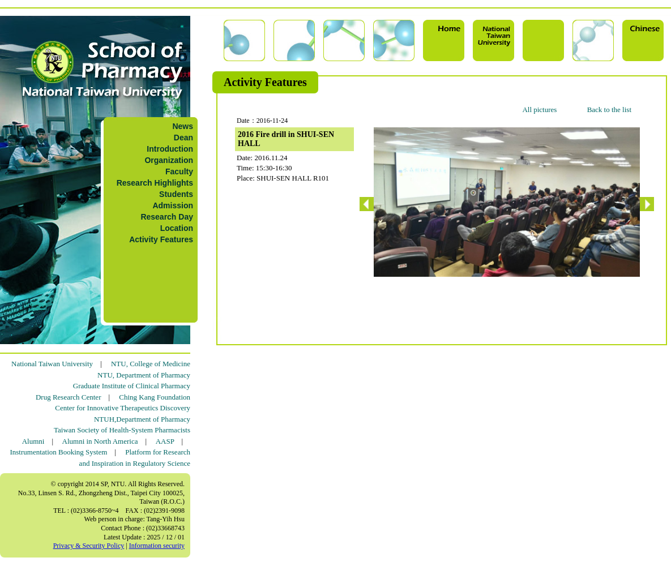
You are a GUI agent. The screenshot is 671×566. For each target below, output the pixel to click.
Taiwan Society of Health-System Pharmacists (122, 430)
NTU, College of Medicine (150, 363)
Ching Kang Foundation (154, 397)
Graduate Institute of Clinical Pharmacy (131, 385)
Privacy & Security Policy (89, 546)
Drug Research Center (68, 397)
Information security (157, 546)
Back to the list (609, 109)
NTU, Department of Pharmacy (143, 375)
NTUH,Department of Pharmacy (142, 419)
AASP (165, 441)
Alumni (33, 441)
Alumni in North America (100, 441)
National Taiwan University (52, 363)
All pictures (539, 109)
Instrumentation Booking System (58, 452)
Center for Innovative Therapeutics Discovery (122, 408)
